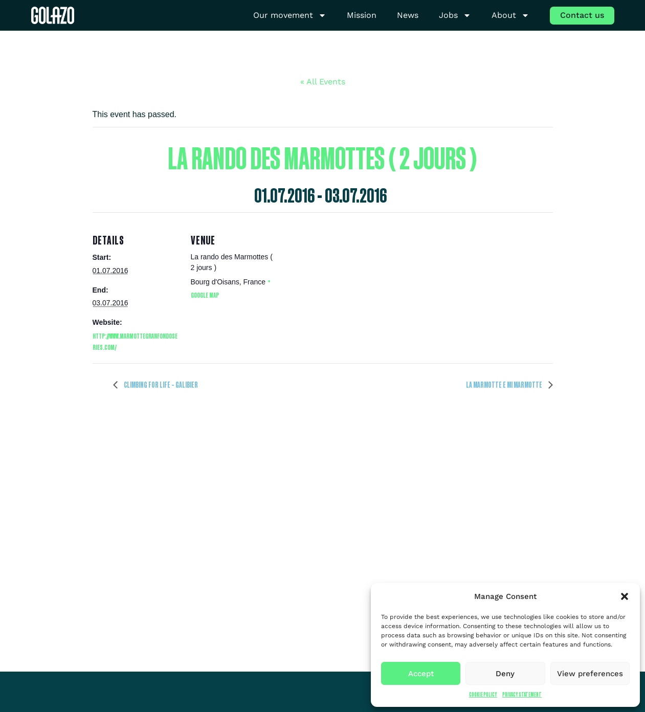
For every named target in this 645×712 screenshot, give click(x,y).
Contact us (582, 15)
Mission (361, 15)
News (407, 15)
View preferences (590, 673)
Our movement (289, 16)
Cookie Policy (483, 694)
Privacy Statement (522, 694)
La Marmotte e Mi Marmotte (504, 384)
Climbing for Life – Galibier (160, 384)
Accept (421, 673)
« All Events (322, 81)
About (510, 16)
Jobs (455, 16)
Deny (505, 673)
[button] (624, 596)
